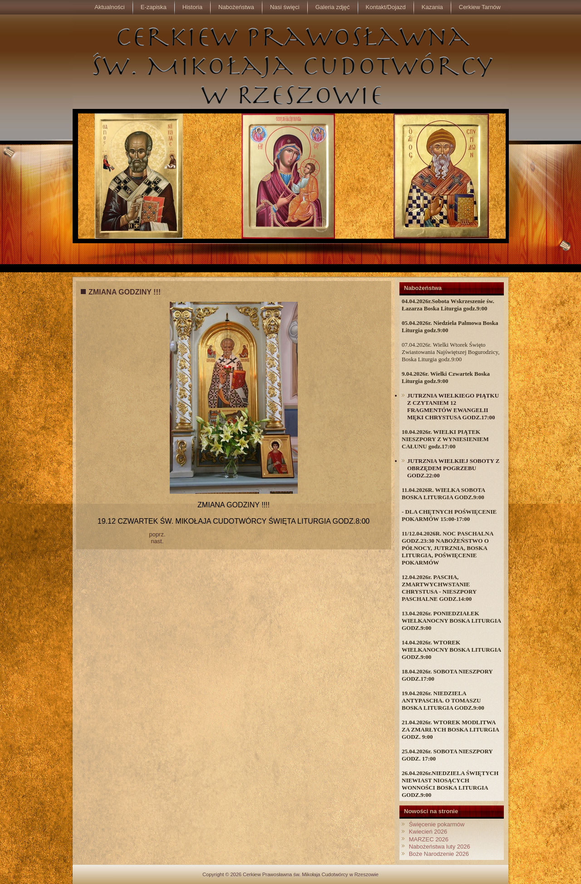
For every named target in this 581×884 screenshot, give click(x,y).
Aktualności (109, 7)
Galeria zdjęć (332, 7)
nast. (157, 541)
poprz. (157, 534)
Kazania (432, 7)
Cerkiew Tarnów (480, 7)
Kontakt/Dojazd (386, 7)
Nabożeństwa (236, 7)
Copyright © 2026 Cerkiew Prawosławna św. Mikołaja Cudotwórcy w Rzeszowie (290, 874)
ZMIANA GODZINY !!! (125, 292)
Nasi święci (285, 7)
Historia (192, 7)
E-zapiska (154, 7)
